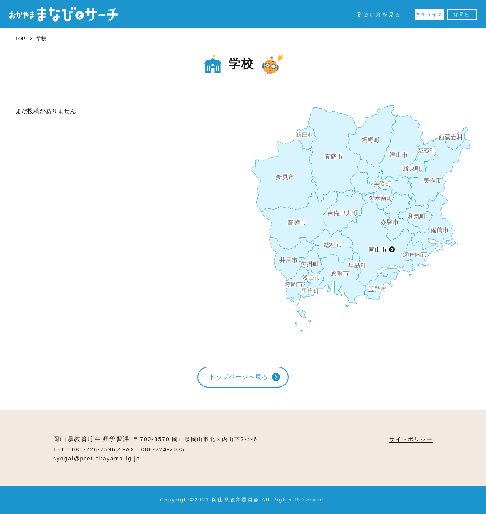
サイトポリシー (411, 439)
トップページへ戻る (238, 377)
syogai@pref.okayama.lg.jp (96, 459)
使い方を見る (379, 14)
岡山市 (378, 249)
